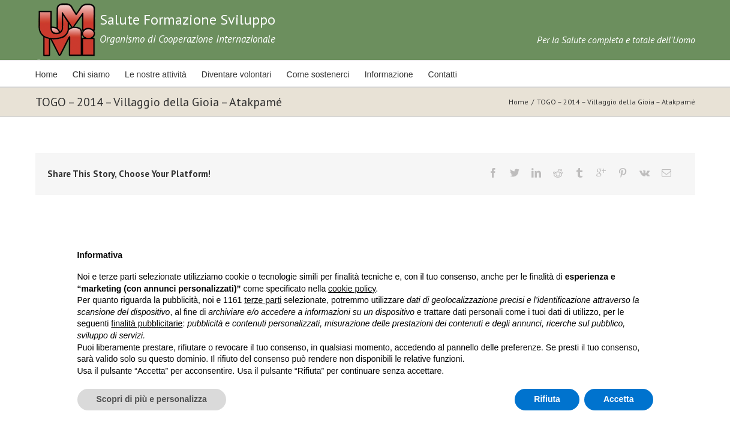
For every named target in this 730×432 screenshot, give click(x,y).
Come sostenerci (335, 74)
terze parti (262, 300)
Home (46, 74)
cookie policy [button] (351, 288)
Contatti (467, 74)
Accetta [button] (618, 399)
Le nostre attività (164, 74)
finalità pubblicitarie (146, 323)
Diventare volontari (249, 74)
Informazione (410, 74)
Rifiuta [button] (547, 399)
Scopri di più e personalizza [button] (152, 399)
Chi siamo (95, 74)
